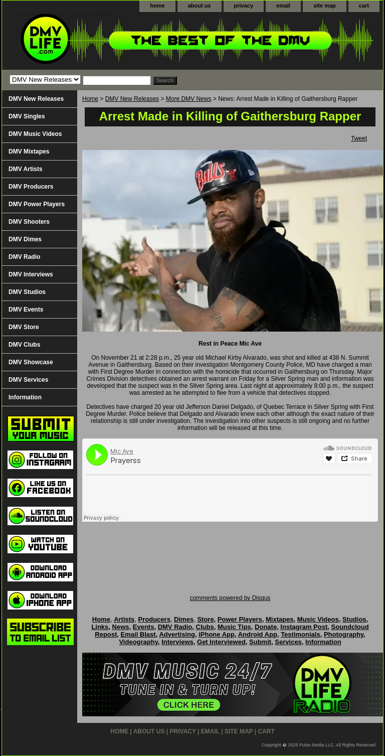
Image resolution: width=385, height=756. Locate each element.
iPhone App (217, 634)
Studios (354, 619)
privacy (244, 6)
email (283, 6)
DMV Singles (27, 116)
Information (25, 397)
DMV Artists (26, 169)
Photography (343, 634)
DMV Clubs (24, 344)
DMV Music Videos (35, 133)
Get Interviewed (221, 642)
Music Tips (234, 627)
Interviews (177, 642)
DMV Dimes (25, 239)
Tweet (359, 138)
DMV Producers (31, 186)
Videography (138, 642)
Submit (260, 642)
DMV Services (28, 379)
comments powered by (230, 597)
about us (199, 6)
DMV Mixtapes (29, 151)
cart (364, 6)
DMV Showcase (31, 362)
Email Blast (138, 634)
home (157, 6)
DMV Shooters (29, 221)
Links (99, 627)
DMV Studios (27, 291)
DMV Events (26, 309)
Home (90, 98)
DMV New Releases (132, 98)
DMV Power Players (37, 204)
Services (288, 642)
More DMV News (189, 98)
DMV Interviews (31, 274)
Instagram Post (303, 627)
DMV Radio (24, 256)
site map (324, 6)
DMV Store (24, 327)
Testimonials (300, 634)
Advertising (177, 634)
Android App (257, 634)
